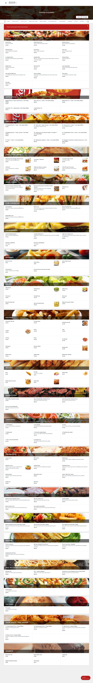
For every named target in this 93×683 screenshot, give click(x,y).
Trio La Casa (24, 21)
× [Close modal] (87, 26)
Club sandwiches (52, 21)
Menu (78, 17)
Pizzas (8, 21)
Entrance (70, 21)
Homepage (84, 17)
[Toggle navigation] (6, 3)
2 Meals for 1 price (33, 21)
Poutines (82, 21)
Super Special (15, 21)
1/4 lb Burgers (62, 21)
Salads (76, 21)
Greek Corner (43, 21)
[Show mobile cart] (85, 678)
